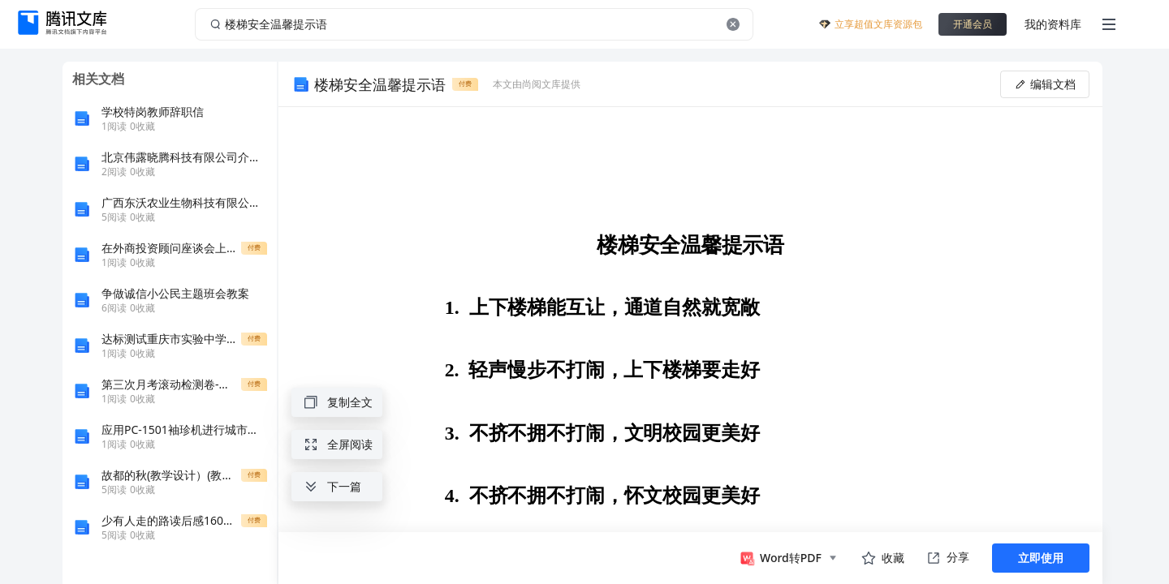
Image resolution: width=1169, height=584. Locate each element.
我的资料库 (1052, 24)
